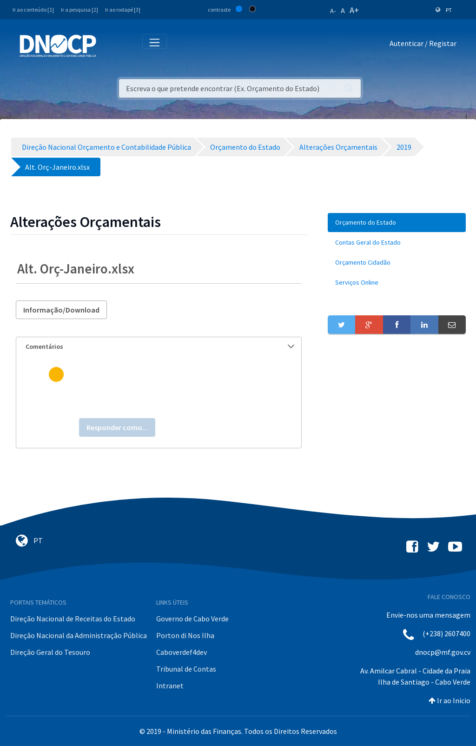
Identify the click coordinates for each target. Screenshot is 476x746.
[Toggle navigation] (108, 45)
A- (333, 11)
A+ (354, 10)
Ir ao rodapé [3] (122, 9)
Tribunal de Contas (186, 668)
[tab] (158, 346)
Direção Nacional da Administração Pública (78, 635)
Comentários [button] (160, 346)
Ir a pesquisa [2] (79, 9)
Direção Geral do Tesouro (50, 652)
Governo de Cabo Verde (192, 618)
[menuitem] (397, 222)
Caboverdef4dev (181, 652)
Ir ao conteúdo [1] (33, 9)
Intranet (170, 685)
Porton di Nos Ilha (185, 635)
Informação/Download (61, 309)
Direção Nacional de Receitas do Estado (72, 618)
